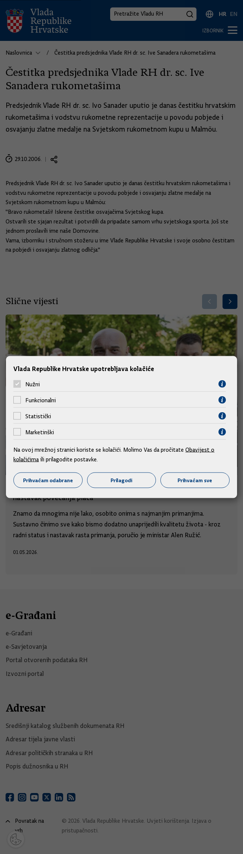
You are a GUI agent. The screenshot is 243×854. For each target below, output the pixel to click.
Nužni (32, 384)
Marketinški (39, 432)
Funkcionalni (40, 400)
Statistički (38, 416)
